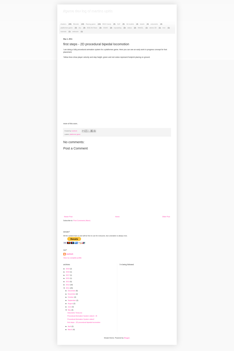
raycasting (117, 28)
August (70, 303)
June (70, 307)
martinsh (69, 254)
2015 (68, 278)
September (72, 300)
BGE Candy (107, 24)
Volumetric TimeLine (74, 313)
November (72, 294)
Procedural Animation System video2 (80, 319)
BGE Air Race (92, 28)
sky (80, 28)
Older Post (166, 217)
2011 (68, 288)
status (129, 28)
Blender (76, 24)
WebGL (140, 28)
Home (117, 217)
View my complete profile (72, 258)
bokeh (142, 24)
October (71, 297)
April (69, 326)
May (69, 310)
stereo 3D (153, 28)
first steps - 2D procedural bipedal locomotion (83, 322)
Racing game (91, 24)
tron (164, 28)
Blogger (127, 338)
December (72, 291)
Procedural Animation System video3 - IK (82, 316)
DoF (118, 24)
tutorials (63, 31)
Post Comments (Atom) (81, 220)
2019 (68, 269)
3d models (130, 24)
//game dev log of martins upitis (88, 11)
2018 (68, 272)
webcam (75, 31)
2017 (68, 275)
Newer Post (68, 217)
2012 (68, 285)
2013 (68, 281)
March (70, 329)
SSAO (105, 28)
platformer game (67, 28)
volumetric (154, 24)
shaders (63, 24)
